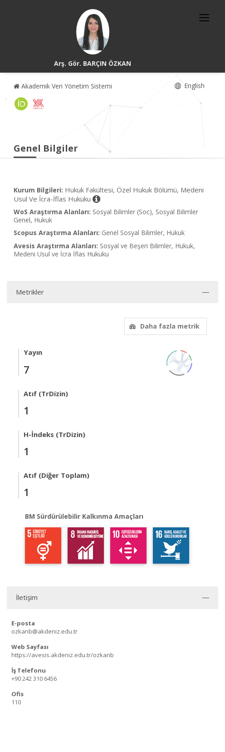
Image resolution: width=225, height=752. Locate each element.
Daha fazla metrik (163, 326)
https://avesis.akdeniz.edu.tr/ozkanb (62, 655)
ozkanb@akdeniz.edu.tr (44, 631)
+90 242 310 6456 (34, 678)
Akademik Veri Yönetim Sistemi (63, 86)
